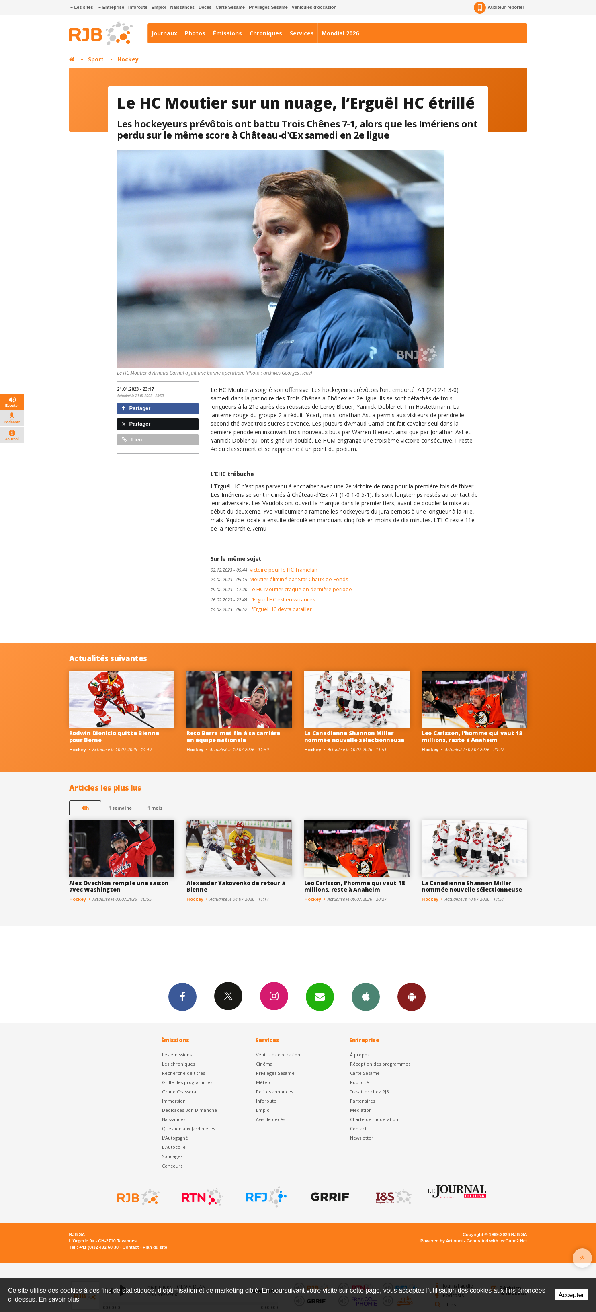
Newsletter (361, 1137)
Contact (358, 1128)
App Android (411, 996)
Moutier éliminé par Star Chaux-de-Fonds (279, 579)
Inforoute (137, 7)
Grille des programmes (187, 1082)
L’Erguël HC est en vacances (263, 599)
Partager (136, 408)
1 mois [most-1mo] (154, 808)
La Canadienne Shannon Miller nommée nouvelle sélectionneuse (354, 736)
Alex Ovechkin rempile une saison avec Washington (119, 886)
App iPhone (366, 996)
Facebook (182, 996)
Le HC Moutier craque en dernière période (281, 589)
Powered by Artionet (441, 1240)
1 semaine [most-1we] (120, 808)
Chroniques (266, 33)
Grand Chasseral (179, 1091)
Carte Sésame (230, 7)
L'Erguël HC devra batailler (261, 609)
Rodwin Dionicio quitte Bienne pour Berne (114, 736)
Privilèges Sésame (268, 7)
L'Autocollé (174, 1147)
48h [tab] (85, 808)
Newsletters (320, 996)
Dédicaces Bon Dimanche (189, 1110)
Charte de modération (374, 1119)
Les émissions (177, 1054)
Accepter (571, 1295)
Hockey (128, 59)
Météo (263, 1082)
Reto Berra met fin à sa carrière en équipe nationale (233, 736)
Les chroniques (178, 1063)
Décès (205, 7)
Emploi (159, 7)
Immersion (174, 1100)
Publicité (359, 1082)
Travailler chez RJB (369, 1091)
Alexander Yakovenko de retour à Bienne (235, 886)
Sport (96, 59)
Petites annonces (274, 1091)
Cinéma (264, 1063)
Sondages (172, 1156)
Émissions (227, 33)
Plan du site (155, 1247)
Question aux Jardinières (188, 1128)
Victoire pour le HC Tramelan (264, 569)
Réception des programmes (380, 1063)
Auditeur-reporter (499, 8)
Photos (195, 33)
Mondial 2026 (340, 33)
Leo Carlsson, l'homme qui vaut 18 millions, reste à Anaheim (472, 736)
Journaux (164, 33)
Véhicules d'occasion (314, 7)
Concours (172, 1165)
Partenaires (362, 1100)
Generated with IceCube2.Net (497, 1240)
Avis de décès (270, 1119)
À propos (359, 1054)
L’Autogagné (175, 1137)
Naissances (182, 7)
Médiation (361, 1110)
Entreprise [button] (111, 7)
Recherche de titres (183, 1073)
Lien (132, 440)
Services (302, 33)
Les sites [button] (81, 7)
